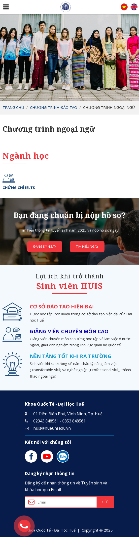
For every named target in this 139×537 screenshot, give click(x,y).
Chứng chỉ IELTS (18, 187)
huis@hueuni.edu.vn (52, 428)
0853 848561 (74, 421)
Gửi (105, 501)
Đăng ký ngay (44, 246)
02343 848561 (46, 421)
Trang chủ (13, 107)
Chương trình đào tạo (53, 107)
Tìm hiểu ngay (87, 246)
